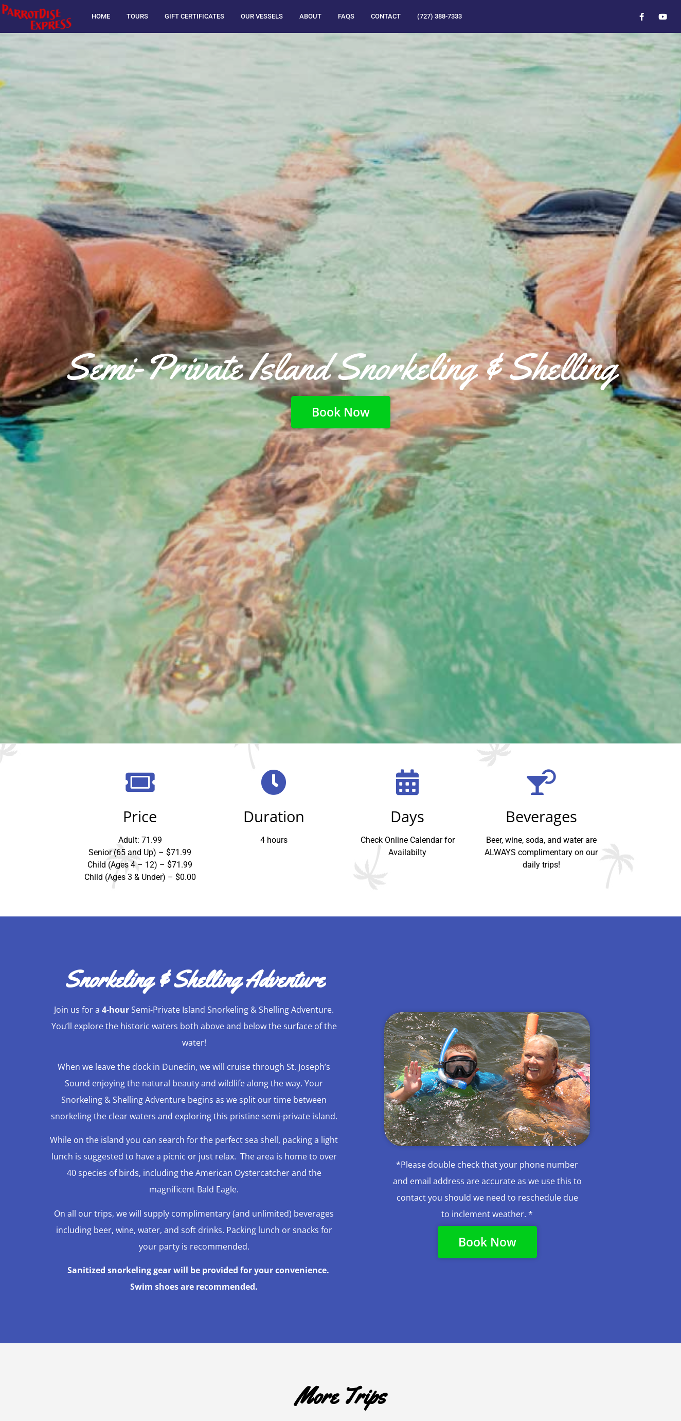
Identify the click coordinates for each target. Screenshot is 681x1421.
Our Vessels (262, 16)
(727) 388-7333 (439, 16)
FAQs (346, 16)
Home (101, 16)
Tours (137, 16)
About (310, 16)
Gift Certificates (194, 16)
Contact (386, 16)
